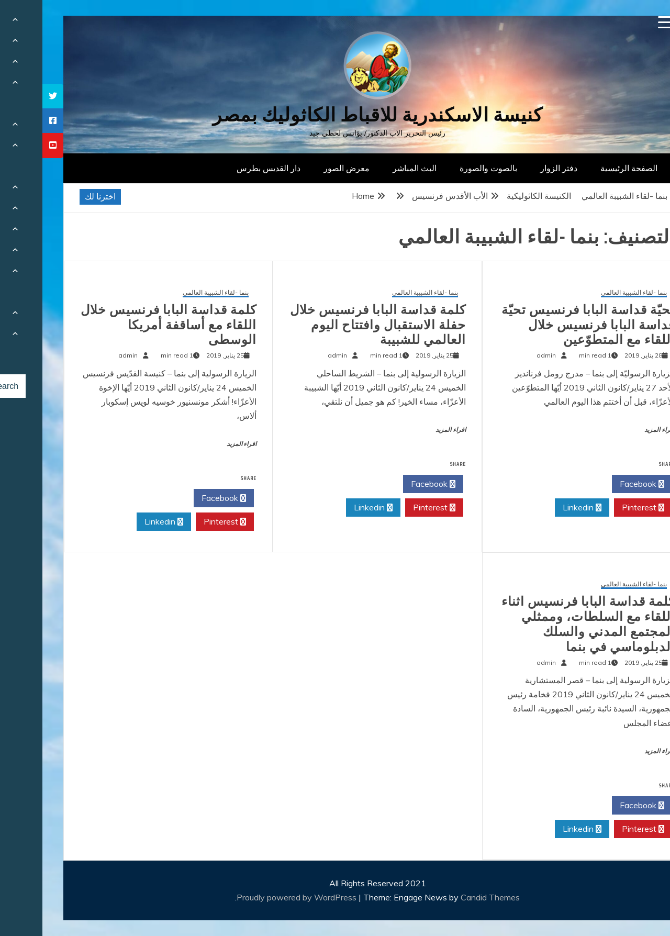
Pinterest (600, 508)
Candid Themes (447, 897)
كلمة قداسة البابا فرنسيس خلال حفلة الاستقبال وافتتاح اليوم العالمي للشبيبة (335, 325)
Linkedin (539, 508)
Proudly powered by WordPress (255, 897)
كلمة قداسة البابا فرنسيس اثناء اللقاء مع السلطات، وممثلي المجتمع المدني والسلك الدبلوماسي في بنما (545, 624)
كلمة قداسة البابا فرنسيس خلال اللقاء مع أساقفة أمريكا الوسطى (126, 325)
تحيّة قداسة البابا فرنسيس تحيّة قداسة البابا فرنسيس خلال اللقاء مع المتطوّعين (545, 325)
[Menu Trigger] (622, 22)
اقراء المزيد (617, 430)
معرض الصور (304, 168)
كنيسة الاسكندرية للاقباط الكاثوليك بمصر (335, 115)
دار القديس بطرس (226, 168)
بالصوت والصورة (446, 168)
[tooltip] (10, 96)
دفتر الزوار (516, 168)
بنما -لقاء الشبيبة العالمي (591, 292)
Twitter (539, 484)
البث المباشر (372, 168)
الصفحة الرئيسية (586, 168)
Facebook (599, 484)
